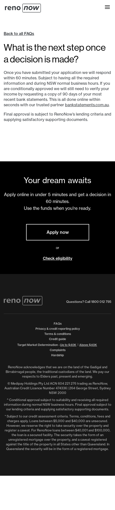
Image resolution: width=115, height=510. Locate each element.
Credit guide (57, 339)
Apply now (58, 232)
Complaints (58, 350)
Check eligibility (57, 258)
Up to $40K (68, 345)
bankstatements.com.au (87, 104)
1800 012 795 (101, 302)
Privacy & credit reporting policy (57, 329)
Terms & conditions (57, 334)
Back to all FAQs (19, 33)
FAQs (58, 323)
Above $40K (88, 345)
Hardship (57, 355)
